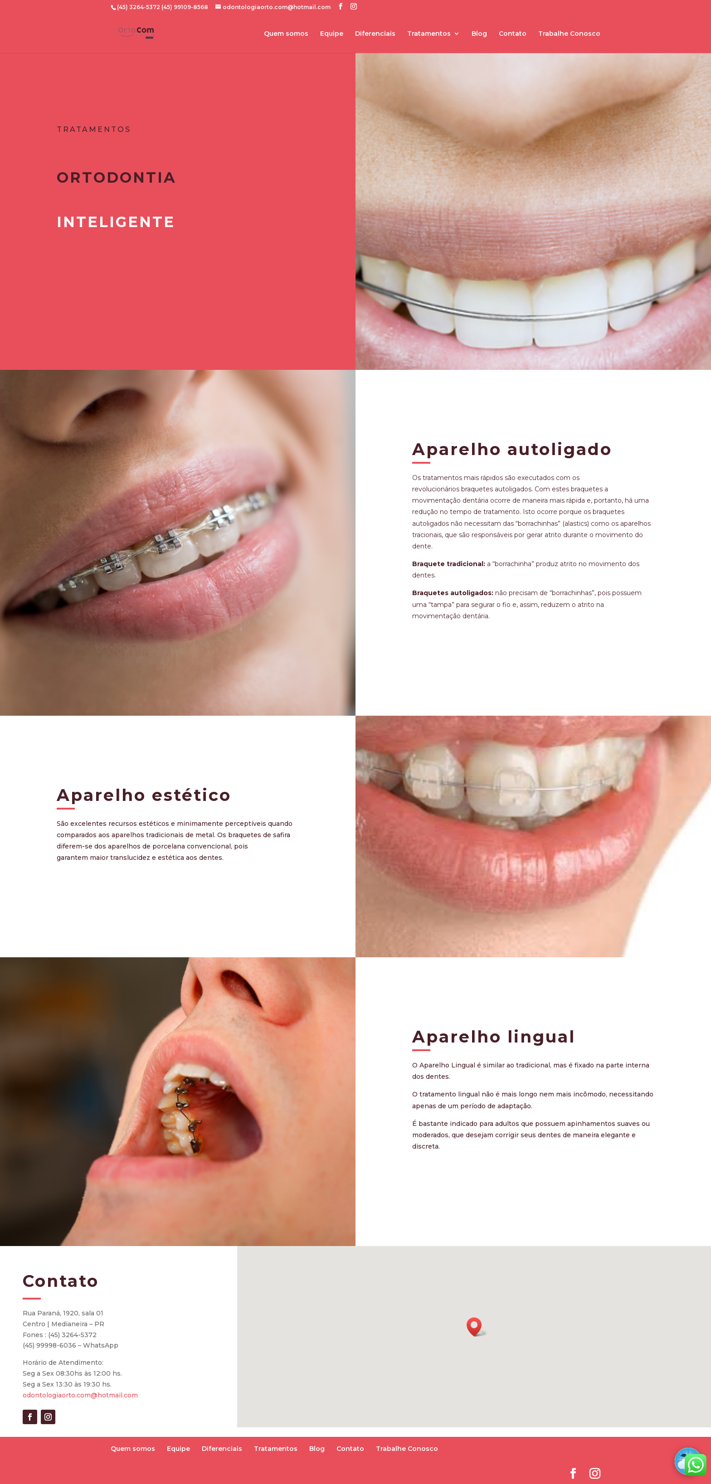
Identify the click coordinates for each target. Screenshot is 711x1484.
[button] (477, 1327)
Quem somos (286, 34)
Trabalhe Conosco (569, 34)
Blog (479, 34)
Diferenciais (375, 34)
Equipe (331, 34)
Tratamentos (429, 34)
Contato (512, 34)
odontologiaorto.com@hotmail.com (80, 1395)
